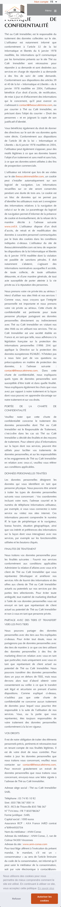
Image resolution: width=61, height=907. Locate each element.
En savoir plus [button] (46, 888)
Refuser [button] (16, 898)
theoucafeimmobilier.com (30, 176)
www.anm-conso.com (35, 844)
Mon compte (41, 2)
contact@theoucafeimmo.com (35, 105)
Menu (50, 10)
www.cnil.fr (11, 226)
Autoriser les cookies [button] (44, 898)
